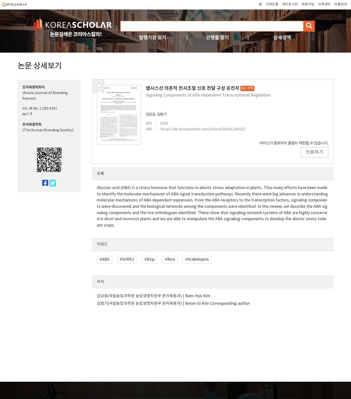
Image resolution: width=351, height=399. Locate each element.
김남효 (150, 114)
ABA (105, 259)
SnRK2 (128, 259)
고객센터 (324, 4)
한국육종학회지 (33, 87)
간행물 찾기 (217, 37)
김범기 (161, 114)
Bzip (151, 259)
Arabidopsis (198, 259)
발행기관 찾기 (152, 37)
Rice (171, 259)
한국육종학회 (31, 125)
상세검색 (282, 37)
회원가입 (308, 4)
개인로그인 (290, 4)
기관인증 (272, 4)
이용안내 (340, 4)
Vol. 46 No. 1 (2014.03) (39, 109)
